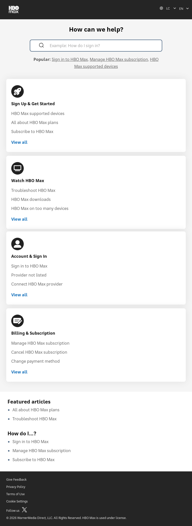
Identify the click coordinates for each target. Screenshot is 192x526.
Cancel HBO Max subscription (39, 352)
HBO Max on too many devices (39, 208)
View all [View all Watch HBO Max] (19, 219)
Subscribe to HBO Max (32, 131)
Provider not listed (28, 275)
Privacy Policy (15, 487)
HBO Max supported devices (37, 113)
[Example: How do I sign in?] (103, 46)
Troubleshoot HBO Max (33, 190)
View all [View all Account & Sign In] (19, 295)
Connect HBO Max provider (37, 284)
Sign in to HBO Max (70, 59)
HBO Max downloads (31, 199)
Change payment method (35, 361)
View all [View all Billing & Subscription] (19, 372)
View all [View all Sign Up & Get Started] (19, 142)
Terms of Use (15, 494)
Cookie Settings (17, 501)
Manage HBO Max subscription (119, 59)
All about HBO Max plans (34, 122)
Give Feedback (16, 479)
